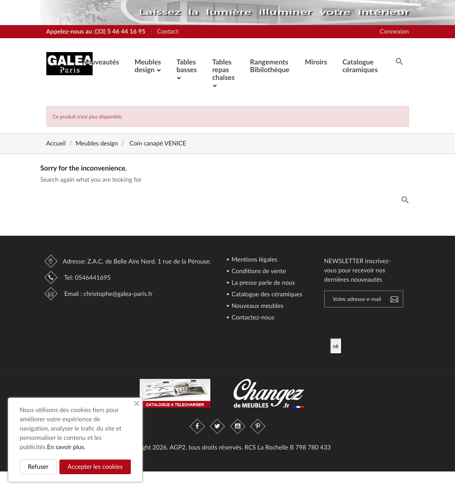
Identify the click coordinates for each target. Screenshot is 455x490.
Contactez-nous (252, 317)
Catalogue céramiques (359, 65)
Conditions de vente (258, 271)
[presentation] (394, 323)
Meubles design (147, 65)
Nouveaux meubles (256, 306)
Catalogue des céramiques (266, 294)
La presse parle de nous (262, 283)
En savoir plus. (66, 447)
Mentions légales (253, 260)
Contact (167, 31)
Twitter (217, 426)
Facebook (197, 426)
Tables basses (186, 65)
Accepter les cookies (95, 466)
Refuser (38, 466)
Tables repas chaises (223, 69)
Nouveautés (100, 61)
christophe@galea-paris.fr (118, 293)
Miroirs (316, 61)
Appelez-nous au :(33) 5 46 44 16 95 (95, 31)
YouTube (237, 426)
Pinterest (258, 426)
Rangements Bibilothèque (269, 65)
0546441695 (93, 277)
